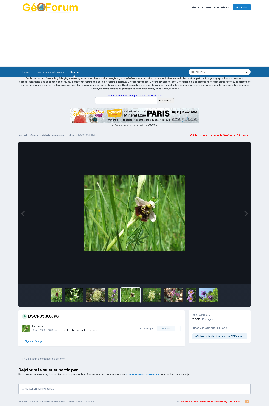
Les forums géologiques (50, 72)
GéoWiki (26, 72)
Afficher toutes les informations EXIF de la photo (221, 336)
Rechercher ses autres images (80, 330)
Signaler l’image (33, 341)
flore (196, 319)
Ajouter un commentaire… (38, 388)
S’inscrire (241, 7)
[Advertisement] (134, 41)
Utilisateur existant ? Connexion (209, 7)
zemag (40, 326)
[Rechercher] (205, 72)
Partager (146, 328)
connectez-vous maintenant (142, 374)
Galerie (74, 74)
